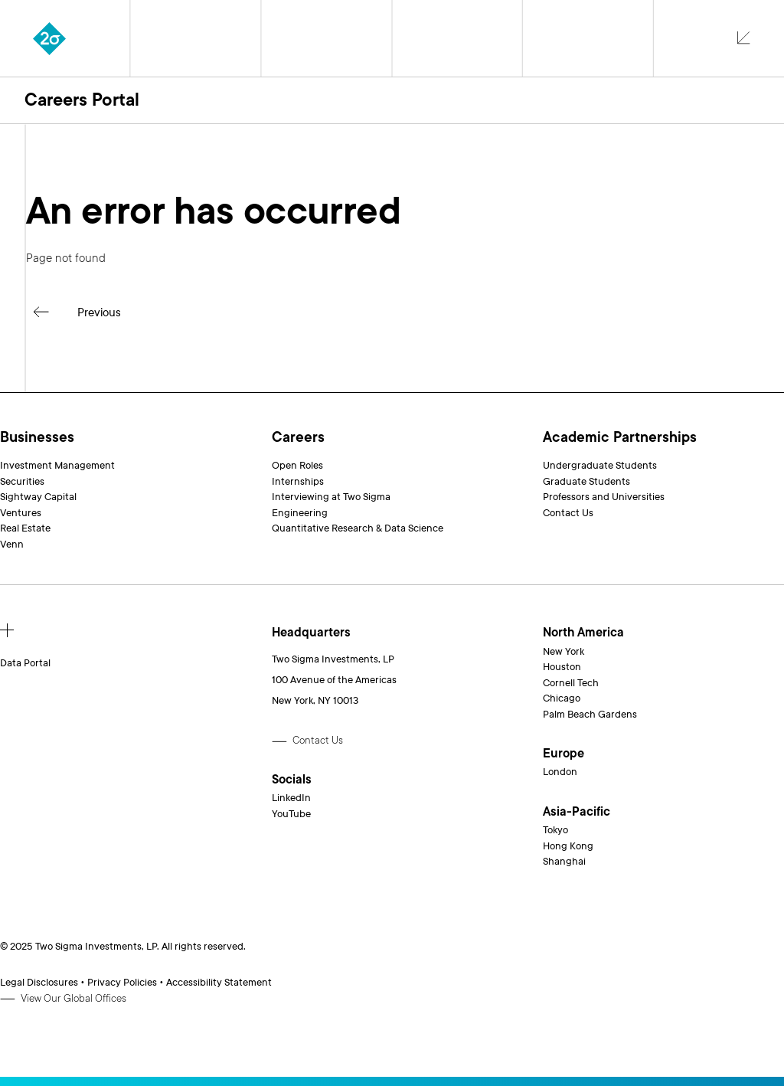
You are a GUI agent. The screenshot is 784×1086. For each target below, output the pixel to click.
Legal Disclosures (39, 983)
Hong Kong (568, 846)
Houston (562, 667)
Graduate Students (586, 482)
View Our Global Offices (73, 999)
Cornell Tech (571, 683)
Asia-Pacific (576, 812)
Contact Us (568, 513)
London (560, 772)
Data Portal (25, 663)
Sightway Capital (38, 497)
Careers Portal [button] (81, 100)
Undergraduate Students (600, 466)
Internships (298, 482)
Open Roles (297, 466)
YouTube (291, 814)
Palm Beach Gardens (590, 714)
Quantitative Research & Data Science (357, 528)
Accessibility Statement (219, 983)
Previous (99, 312)
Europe (563, 754)
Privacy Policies (122, 983)
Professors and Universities (604, 497)
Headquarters (311, 633)
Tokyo (555, 830)
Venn (12, 544)
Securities (22, 482)
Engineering (300, 513)
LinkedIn (291, 798)
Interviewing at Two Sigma (331, 497)
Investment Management (57, 466)
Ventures (20, 513)
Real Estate (25, 528)
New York (563, 652)
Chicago (561, 698)
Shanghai (564, 861)
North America (583, 633)
